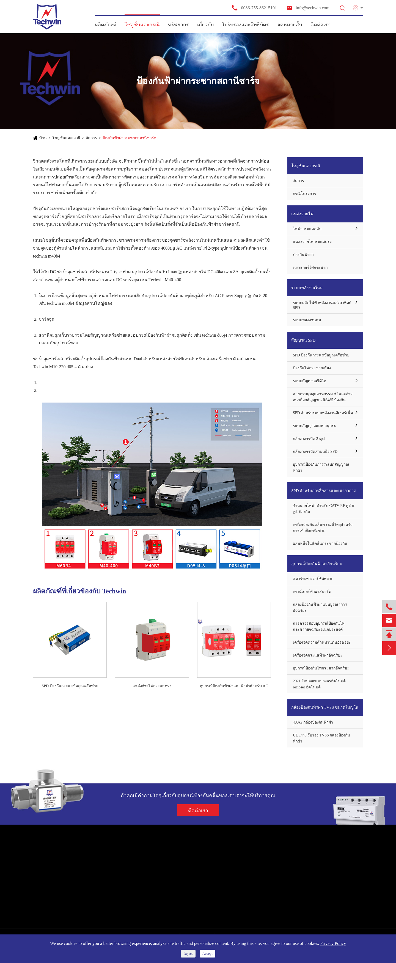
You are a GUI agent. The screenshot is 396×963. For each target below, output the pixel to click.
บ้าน (43, 138)
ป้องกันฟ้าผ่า (303, 255)
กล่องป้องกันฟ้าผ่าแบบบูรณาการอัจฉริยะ (320, 607)
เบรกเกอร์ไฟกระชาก (310, 268)
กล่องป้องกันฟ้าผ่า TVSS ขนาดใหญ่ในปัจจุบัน (324, 710)
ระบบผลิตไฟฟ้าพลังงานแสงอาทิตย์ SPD (322, 305)
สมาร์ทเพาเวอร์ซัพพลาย (313, 579)
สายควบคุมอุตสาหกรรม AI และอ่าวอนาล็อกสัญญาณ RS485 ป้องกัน (323, 397)
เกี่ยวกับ (205, 24)
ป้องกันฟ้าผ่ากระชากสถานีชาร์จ (129, 138)
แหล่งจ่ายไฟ (302, 214)
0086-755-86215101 (254, 7)
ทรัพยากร (178, 24)
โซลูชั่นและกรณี (142, 24)
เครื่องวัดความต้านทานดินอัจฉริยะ (322, 642)
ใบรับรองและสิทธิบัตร (245, 24)
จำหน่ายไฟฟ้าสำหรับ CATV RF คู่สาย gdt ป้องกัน (324, 509)
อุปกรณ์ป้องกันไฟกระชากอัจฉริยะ (321, 668)
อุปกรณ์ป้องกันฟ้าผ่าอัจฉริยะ (316, 564)
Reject (188, 953)
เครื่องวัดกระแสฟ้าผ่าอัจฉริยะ (317, 655)
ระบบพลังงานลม (307, 320)
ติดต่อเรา (320, 24)
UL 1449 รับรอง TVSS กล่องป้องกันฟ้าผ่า (321, 738)
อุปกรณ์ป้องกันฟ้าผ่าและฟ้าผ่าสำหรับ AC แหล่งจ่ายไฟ (234, 686)
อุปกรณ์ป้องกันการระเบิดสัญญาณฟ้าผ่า (321, 467)
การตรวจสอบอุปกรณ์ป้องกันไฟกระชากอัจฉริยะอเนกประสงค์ (319, 626)
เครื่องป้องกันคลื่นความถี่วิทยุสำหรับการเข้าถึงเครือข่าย (323, 528)
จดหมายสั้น (289, 24)
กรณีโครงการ (304, 194)
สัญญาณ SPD (303, 340)
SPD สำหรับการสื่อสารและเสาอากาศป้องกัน (323, 494)
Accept (207, 953)
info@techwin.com (307, 8)
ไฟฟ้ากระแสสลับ (307, 229)
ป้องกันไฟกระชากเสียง (312, 368)
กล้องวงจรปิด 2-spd (309, 439)
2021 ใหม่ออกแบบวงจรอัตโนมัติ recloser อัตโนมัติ (319, 684)
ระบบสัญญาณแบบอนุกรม (314, 426)
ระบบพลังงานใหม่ (307, 288)
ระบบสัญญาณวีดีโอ (309, 381)
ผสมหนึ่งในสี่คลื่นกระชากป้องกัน (320, 543)
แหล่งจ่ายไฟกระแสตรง (152, 686)
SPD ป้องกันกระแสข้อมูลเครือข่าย (70, 686)
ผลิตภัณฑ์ (105, 24)
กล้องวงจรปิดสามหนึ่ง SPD (315, 452)
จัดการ (91, 138)
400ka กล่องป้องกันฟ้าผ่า (313, 722)
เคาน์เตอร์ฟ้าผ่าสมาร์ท (312, 592)
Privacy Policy (333, 943)
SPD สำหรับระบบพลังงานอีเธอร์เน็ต (323, 413)
